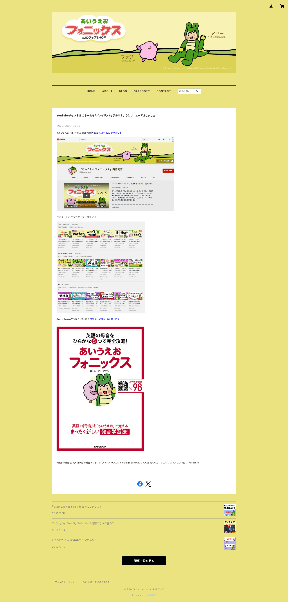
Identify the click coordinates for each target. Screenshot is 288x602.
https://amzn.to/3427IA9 (104, 319)
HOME (91, 91)
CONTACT (163, 91)
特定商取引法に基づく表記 (96, 582)
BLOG (123, 91)
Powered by (144, 595)
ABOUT (107, 91)
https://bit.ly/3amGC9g (107, 132)
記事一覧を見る (144, 561)
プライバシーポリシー (66, 582)
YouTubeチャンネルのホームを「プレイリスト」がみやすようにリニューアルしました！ (107, 115)
